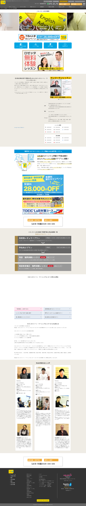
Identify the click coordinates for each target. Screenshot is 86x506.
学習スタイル (33, 6)
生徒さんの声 (61, 6)
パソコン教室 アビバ (42, 482)
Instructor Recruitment (79, 1)
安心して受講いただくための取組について (46, 480)
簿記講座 (48, 485)
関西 (11, 481)
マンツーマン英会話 (48, 1)
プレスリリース (42, 478)
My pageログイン (43, 3)
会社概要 (40, 476)
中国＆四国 (13, 482)
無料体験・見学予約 (34, 220)
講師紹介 (42, 6)
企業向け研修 (71, 1)
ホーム (2, 8)
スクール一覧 (23, 6)
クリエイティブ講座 (42, 485)
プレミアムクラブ (63, 1)
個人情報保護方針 (42, 479)
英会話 (6, 8)
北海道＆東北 (13, 475)
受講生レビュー (72, 6)
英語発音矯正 (56, 1)
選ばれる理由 (51, 6)
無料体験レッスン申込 (31, 488)
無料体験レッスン (76, 4)
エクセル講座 (41, 483)
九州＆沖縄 (13, 484)
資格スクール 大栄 (50, 482)
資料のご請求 (62, 4)
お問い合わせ (37, 3)
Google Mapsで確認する (19, 127)
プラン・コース (12, 6)
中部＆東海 (13, 479)
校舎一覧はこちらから (68, 480)
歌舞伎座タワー (68, 490)
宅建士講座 (49, 486)
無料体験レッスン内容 (31, 482)
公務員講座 (49, 483)
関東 (11, 477)
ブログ (81, 6)
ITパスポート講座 (42, 486)
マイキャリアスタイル (43, 475)
